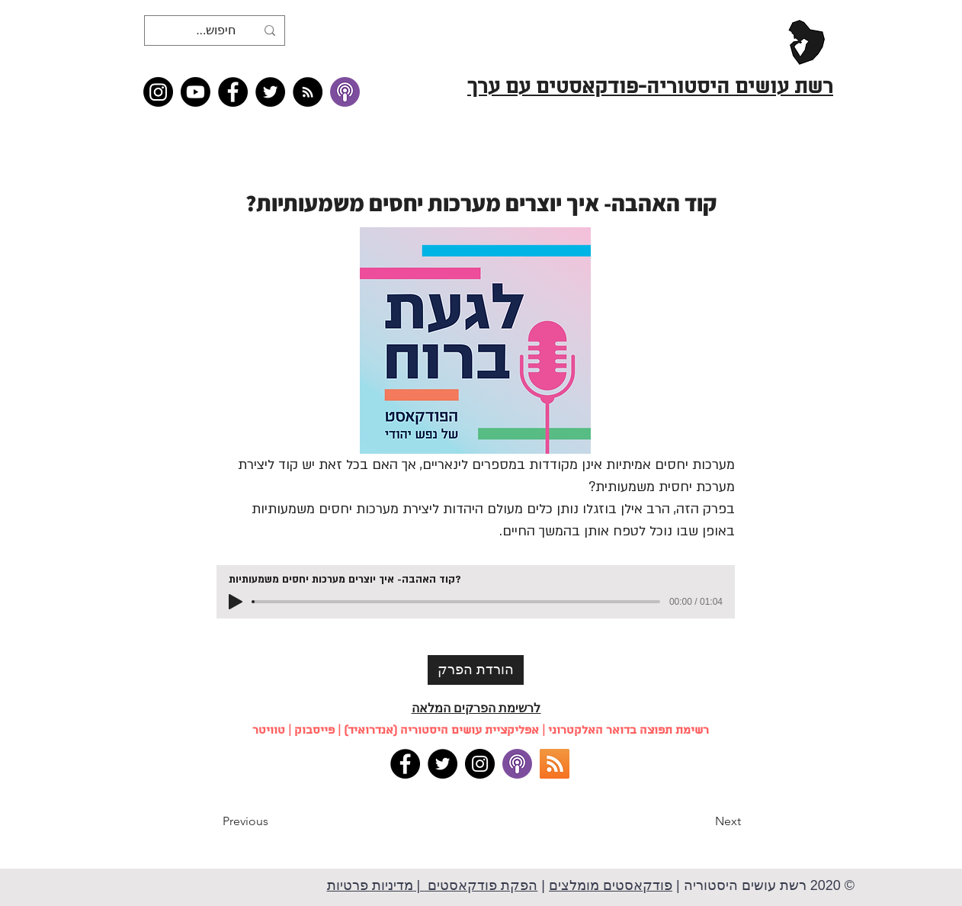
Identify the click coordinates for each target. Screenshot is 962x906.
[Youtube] (195, 92)
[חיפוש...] (216, 30)
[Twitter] (270, 92)
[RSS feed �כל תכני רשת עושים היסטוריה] (307, 92)
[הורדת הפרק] (476, 670)
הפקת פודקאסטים (480, 885)
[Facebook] (233, 92)
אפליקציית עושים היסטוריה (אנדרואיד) (441, 730)
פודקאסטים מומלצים (610, 885)
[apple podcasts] (517, 764)
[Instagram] (158, 92)
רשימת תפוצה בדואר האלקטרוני (628, 730)
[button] (273, 821)
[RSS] (554, 764)
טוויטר (268, 730)
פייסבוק (314, 730)
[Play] (235, 601)
